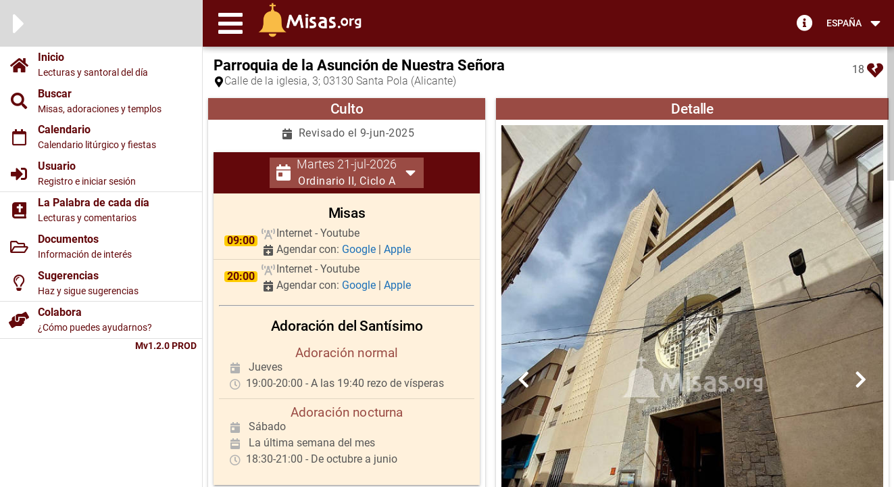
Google (360, 249)
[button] (230, 23)
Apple (397, 249)
